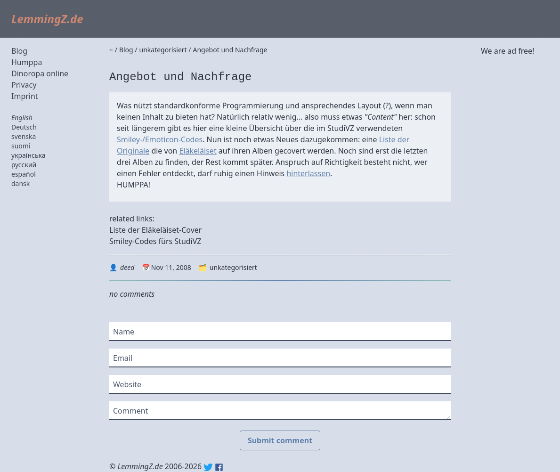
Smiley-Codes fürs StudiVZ (155, 241)
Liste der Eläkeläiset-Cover (155, 230)
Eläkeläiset (197, 151)
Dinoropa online (39, 73)
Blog (19, 51)
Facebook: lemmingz (219, 467)
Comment (130, 411)
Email (122, 358)
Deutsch (24, 126)
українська (28, 155)
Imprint (24, 96)
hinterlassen (308, 173)
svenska (23, 136)
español (23, 174)
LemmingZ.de (47, 18)
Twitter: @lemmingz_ (208, 467)
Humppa (26, 62)
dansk (20, 183)
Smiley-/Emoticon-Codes (160, 139)
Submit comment (280, 440)
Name (123, 331)
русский (23, 164)
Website (127, 384)
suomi (21, 145)
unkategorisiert (233, 267)
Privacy (23, 85)
